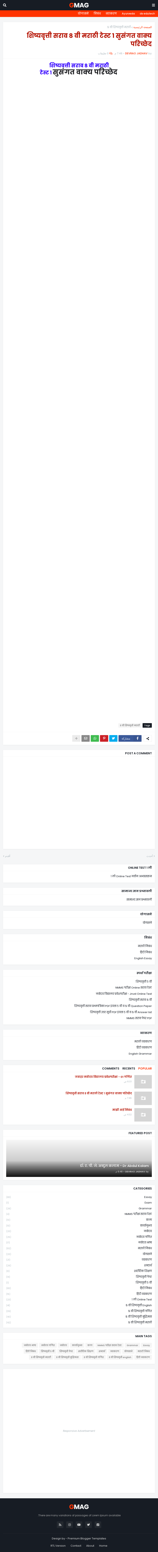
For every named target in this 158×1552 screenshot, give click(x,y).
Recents (128, 1068)
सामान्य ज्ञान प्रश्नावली (139, 900)
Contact (76, 1546)
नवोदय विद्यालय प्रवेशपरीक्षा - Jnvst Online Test (124, 994)
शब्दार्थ (79, 1265)
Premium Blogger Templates (87, 1538)
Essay (79, 1197)
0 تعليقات (103, 53)
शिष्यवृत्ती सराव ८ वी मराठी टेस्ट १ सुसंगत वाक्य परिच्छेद (99, 1093)
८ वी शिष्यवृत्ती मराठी (119, 27)
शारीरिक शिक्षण (79, 1271)
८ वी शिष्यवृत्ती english (79, 1305)
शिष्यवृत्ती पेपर (79, 1277)
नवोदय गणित (79, 1237)
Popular (145, 1068)
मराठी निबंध (145, 946)
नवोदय (79, 1231)
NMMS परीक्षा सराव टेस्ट (79, 1214)
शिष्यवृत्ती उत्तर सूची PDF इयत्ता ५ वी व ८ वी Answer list (121, 1012)
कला (79, 1220)
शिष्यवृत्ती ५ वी (144, 982)
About (90, 1546)
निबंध (97, 13)
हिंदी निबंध (146, 952)
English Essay (143, 958)
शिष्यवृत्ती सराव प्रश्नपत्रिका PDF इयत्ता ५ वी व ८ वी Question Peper (113, 1006)
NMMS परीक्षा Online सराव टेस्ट (133, 988)
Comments (110, 1068)
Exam (79, 1203)
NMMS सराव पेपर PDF (139, 1018)
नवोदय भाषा (79, 1243)
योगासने (83, 13)
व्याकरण (111, 13)
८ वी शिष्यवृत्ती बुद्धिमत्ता (79, 1317)
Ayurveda (128, 13)
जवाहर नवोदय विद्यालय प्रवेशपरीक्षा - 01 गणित (103, 1077)
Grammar (79, 1208)
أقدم (7, 856)
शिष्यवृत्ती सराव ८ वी (140, 1000)
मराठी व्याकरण (143, 1041)
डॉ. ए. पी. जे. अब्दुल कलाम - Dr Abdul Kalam (114, 1166)
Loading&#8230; (79, 396)
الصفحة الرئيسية (142, 27)
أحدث (149, 856)
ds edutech (147, 13)
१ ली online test (79, 1300)
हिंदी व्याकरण (144, 1047)
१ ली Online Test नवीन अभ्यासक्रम (131, 876)
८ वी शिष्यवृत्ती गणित (79, 1311)
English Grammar (140, 1054)
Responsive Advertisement (79, 1431)
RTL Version (58, 1546)
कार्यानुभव (79, 1226)
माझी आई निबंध (122, 1110)
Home (103, 1546)
